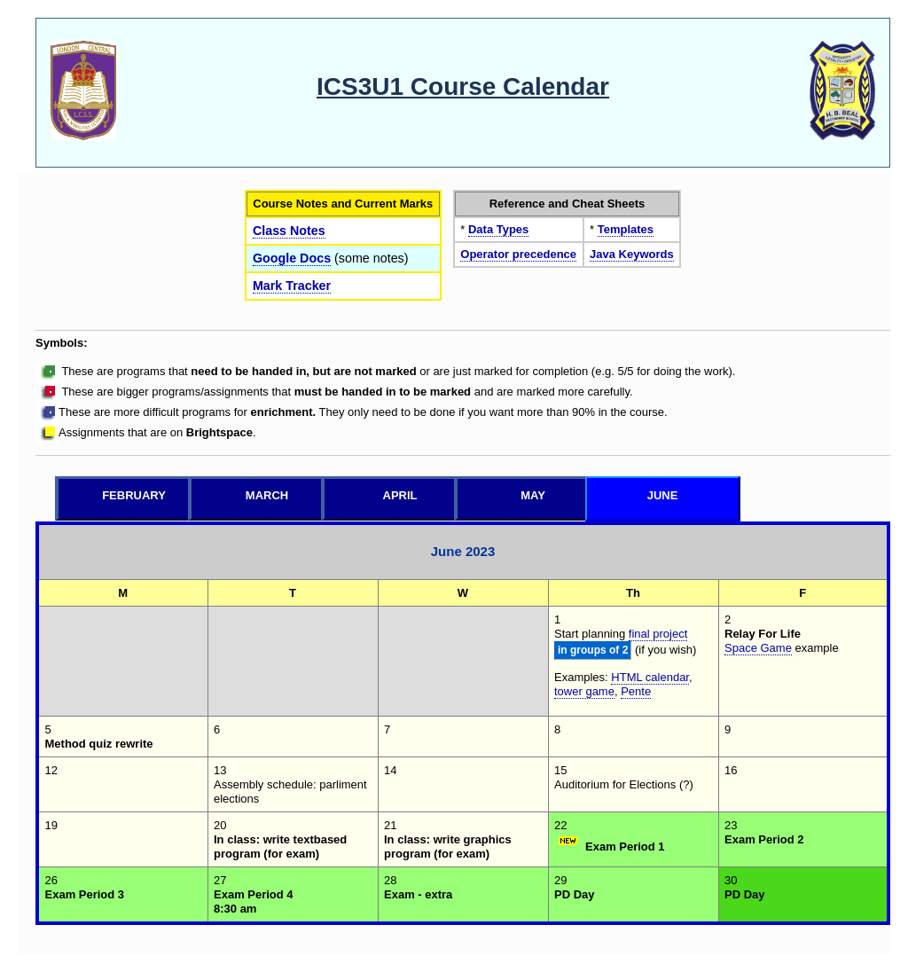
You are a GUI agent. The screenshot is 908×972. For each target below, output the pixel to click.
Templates (626, 229)
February (134, 495)
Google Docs (292, 258)
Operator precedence (518, 254)
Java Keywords (632, 254)
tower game (584, 691)
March (267, 495)
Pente (636, 691)
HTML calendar (650, 677)
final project (658, 633)
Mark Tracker (292, 285)
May (533, 495)
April (400, 495)
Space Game (758, 648)
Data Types (498, 229)
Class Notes (289, 230)
